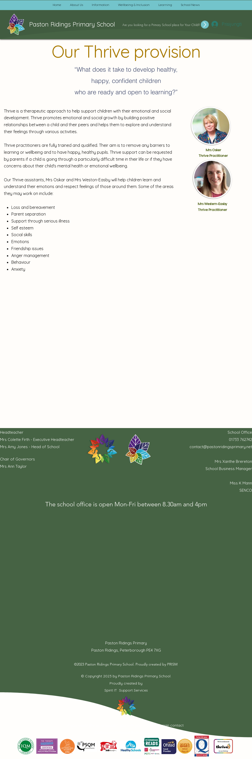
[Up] (205, 25)
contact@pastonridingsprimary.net (221, 446)
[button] (76, 5)
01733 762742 (240, 439)
